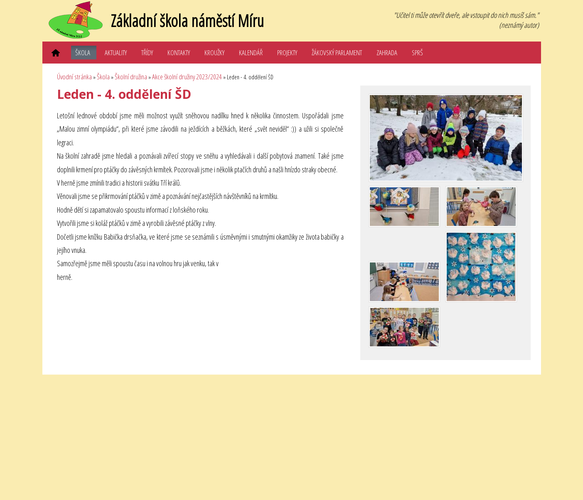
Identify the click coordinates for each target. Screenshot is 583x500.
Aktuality (116, 52)
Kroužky (214, 52)
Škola (82, 52)
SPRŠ (417, 52)
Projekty (287, 52)
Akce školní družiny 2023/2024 (187, 76)
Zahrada (386, 52)
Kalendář (251, 52)
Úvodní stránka (74, 76)
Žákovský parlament (337, 52)
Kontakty (178, 52)
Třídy (147, 52)
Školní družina (131, 76)
